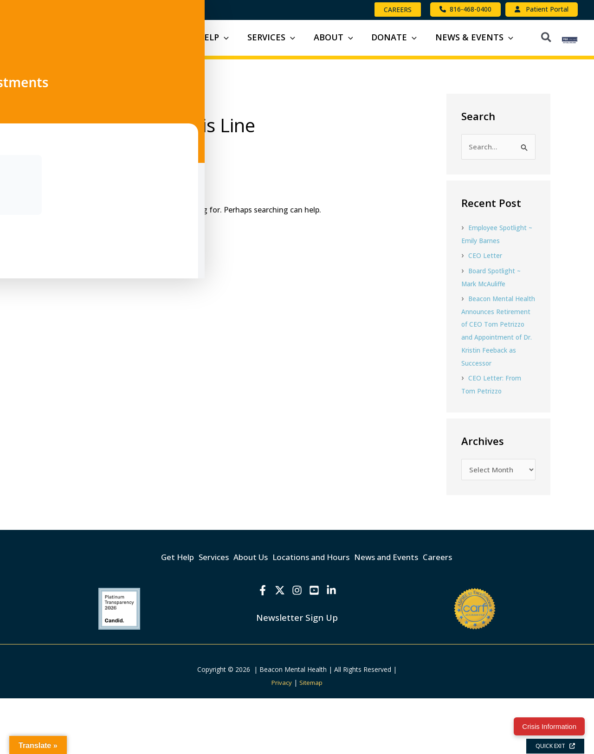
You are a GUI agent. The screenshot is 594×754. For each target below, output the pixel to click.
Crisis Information (549, 726)
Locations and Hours (316, 614)
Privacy (281, 738)
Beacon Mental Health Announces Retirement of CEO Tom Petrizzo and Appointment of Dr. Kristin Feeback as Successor (492, 381)
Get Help (147, 614)
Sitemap (311, 738)
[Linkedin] (336, 646)
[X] (277, 646)
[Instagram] (297, 646)
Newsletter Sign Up (297, 673)
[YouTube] (316, 646)
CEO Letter (485, 300)
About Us (243, 614)
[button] (397, 9)
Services (195, 614)
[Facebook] (258, 646)
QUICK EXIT (555, 746)
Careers (467, 614)
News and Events (405, 614)
